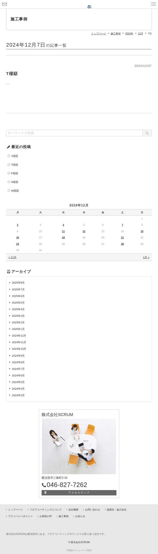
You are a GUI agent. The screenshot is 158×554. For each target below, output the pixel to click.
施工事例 (64, 516)
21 (122, 237)
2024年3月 (18, 395)
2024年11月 (19, 342)
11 (63, 231)
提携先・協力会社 (117, 509)
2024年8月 (18, 362)
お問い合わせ (4, 4)
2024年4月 (18, 388)
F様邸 (14, 173)
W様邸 (15, 190)
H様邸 (14, 182)
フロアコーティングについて (46, 509)
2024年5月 (18, 382)
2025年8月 (18, 282)
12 (83, 231)
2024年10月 (19, 348)
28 (122, 244)
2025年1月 (18, 329)
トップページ (15, 509)
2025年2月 (18, 322)
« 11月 (12, 257)
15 (142, 231)
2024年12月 (19, 335)
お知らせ (80, 516)
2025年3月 (18, 315)
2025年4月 (18, 309)
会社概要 (73, 509)
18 (63, 237)
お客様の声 (46, 516)
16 (17, 237)
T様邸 (14, 156)
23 (17, 244)
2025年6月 (18, 296)
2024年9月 (18, 355)
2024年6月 (18, 375)
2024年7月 (18, 368)
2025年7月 (18, 289)
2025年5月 (18, 302)
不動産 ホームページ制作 (79, 550)
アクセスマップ (79, 492)
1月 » (146, 257)
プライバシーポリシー (20, 516)
